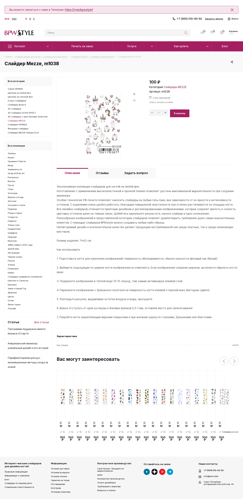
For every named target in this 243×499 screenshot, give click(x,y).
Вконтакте (147, 472)
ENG (14, 18)
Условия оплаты (59, 476)
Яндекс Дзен (154, 472)
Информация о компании (17, 475)
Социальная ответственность (19, 487)
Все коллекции (16, 145)
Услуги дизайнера (106, 482)
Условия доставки (60, 468)
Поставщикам (58, 484)
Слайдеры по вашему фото (18, 483)
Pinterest (162, 472)
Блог (7, 479)
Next (234, 361)
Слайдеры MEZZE (175, 87)
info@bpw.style (211, 476)
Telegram (170, 472)
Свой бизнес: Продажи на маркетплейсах (110, 469)
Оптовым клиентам (60, 492)
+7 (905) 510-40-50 (189, 18)
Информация (59, 463)
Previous (224, 361)
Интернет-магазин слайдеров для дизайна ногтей (23, 465)
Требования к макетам (109, 486)
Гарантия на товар (60, 480)
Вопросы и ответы (106, 490)
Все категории (16, 81)
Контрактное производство (114, 463)
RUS (7, 18)
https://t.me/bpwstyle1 (79, 9)
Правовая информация (16, 471)
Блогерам (56, 488)
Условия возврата (60, 472)
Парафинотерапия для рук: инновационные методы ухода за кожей (28, 362)
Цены (99, 475)
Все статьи (41, 322)
